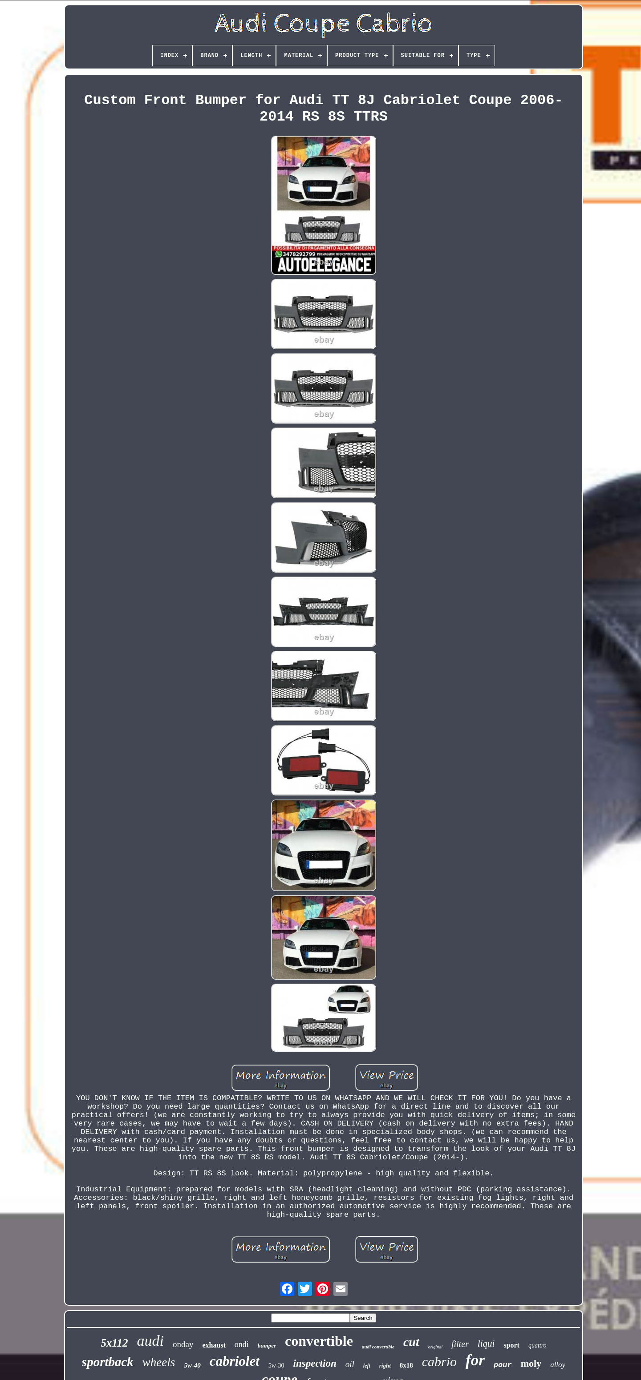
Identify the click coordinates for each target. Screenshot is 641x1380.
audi (150, 1340)
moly (531, 1363)
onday (183, 1344)
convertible (319, 1341)
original (435, 1346)
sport (511, 1345)
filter (460, 1344)
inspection (315, 1363)
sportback (108, 1362)
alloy (557, 1364)
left (366, 1366)
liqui (486, 1343)
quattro (537, 1345)
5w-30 (276, 1365)
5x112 (114, 1343)
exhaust (213, 1345)
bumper (267, 1345)
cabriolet (235, 1361)
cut (411, 1342)
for (475, 1360)
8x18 (406, 1365)
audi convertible (378, 1346)
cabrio (439, 1361)
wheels (158, 1362)
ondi (242, 1344)
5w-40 (192, 1365)
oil (349, 1364)
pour (503, 1365)
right (385, 1365)
